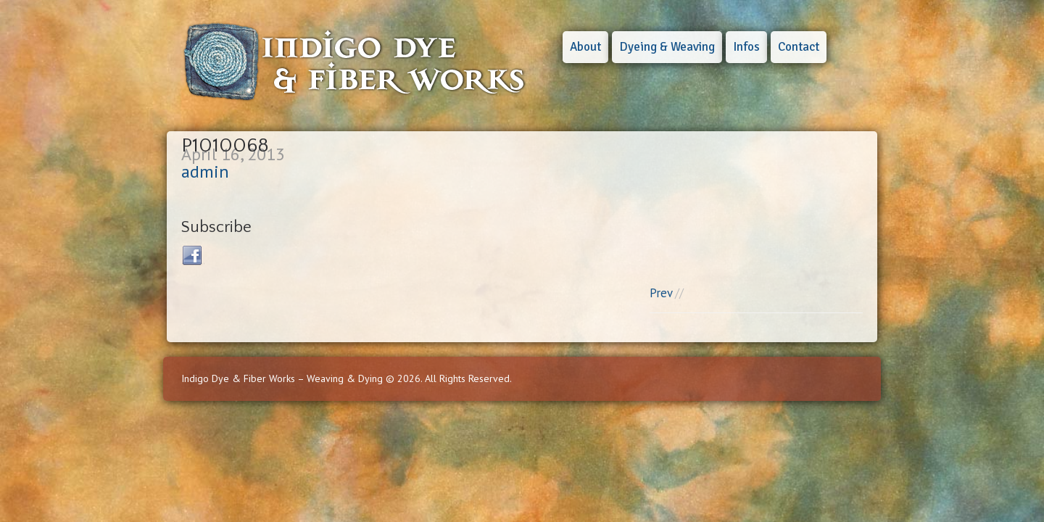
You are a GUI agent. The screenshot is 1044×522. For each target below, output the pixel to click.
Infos (746, 46)
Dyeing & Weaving (667, 46)
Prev (661, 293)
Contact (798, 46)
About (585, 46)
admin (205, 171)
